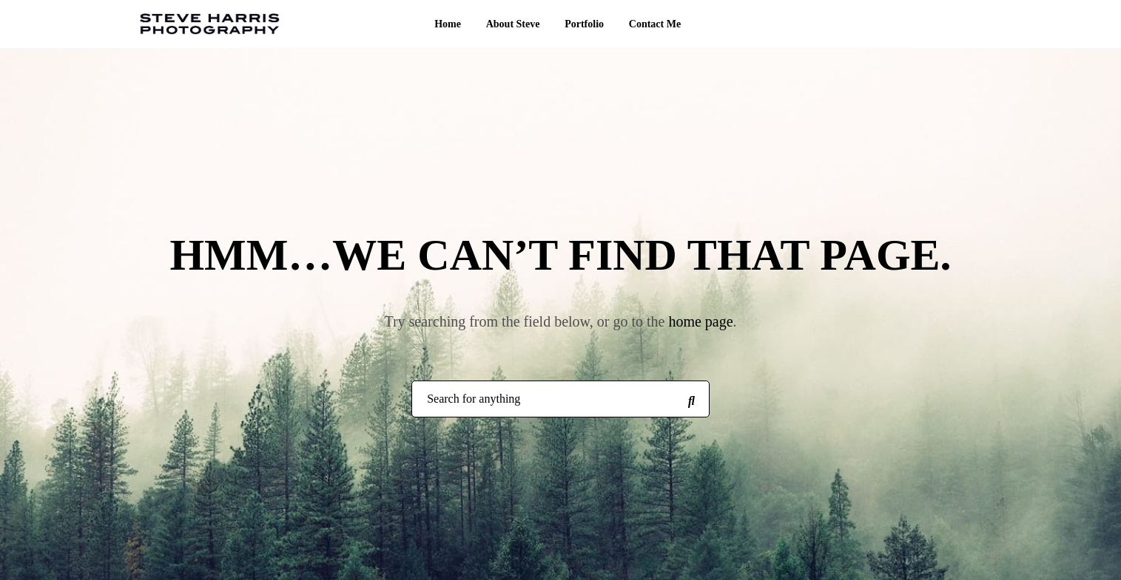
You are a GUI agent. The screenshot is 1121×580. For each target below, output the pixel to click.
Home (447, 24)
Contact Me (655, 24)
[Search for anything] (691, 400)
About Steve (513, 24)
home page (700, 321)
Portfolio (584, 24)
